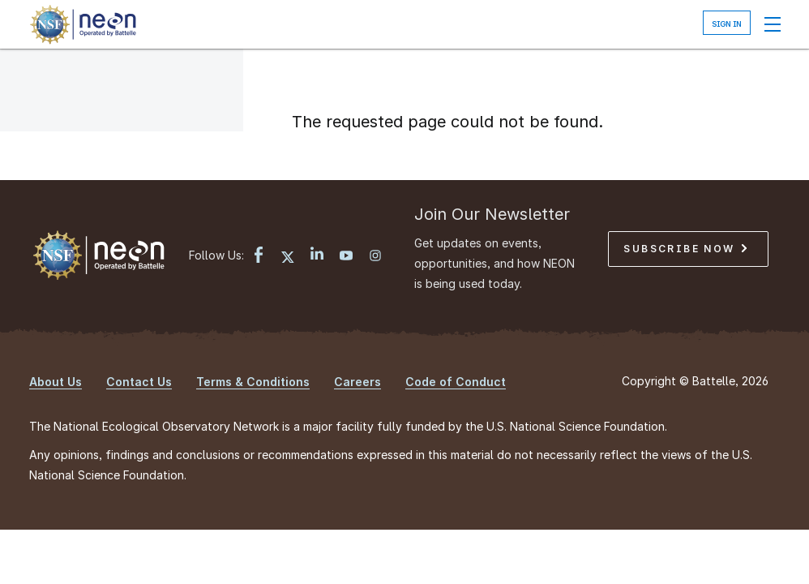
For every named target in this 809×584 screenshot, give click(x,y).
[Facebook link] (258, 257)
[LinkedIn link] (317, 255)
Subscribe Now (685, 249)
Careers (357, 382)
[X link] (287, 257)
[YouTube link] (346, 257)
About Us (55, 382)
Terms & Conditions (253, 382)
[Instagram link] (375, 257)
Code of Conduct (455, 382)
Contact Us (139, 382)
